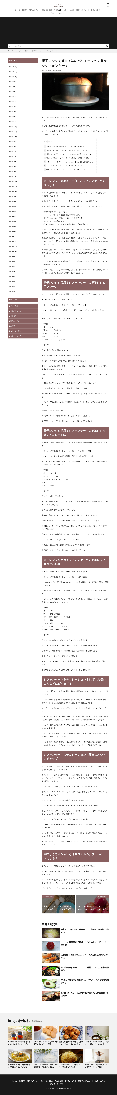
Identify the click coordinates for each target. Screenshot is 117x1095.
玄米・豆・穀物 (47, 10)
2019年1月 (12, 177)
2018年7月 (12, 207)
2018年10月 (13, 192)
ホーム (14, 1081)
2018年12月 (13, 182)
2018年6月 (12, 212)
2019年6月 (12, 152)
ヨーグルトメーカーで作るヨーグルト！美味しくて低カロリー (97, 1043)
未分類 (12, 326)
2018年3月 (12, 227)
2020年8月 (12, 87)
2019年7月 (12, 147)
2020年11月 (13, 72)
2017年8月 (12, 261)
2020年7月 (12, 92)
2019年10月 (13, 137)
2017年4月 (12, 281)
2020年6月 (12, 97)
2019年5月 (12, 157)
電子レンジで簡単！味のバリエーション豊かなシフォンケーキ (42, 51)
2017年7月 (12, 266)
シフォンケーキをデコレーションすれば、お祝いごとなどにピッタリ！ (69, 161)
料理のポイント (34, 10)
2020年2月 (12, 117)
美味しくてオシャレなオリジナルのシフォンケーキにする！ (65, 169)
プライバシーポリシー (57, 13)
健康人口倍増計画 (65, 1088)
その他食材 (58, 10)
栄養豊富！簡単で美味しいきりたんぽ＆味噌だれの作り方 (85, 956)
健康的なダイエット (82, 10)
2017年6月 (12, 271)
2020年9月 (12, 82)
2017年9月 (12, 257)
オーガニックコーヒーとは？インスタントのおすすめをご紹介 (20, 1043)
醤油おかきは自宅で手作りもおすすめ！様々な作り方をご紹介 (71, 1043)
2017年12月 (13, 241)
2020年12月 (13, 67)
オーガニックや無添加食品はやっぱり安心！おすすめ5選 (97, 1066)
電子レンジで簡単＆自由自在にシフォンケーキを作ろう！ (65, 146)
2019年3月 (12, 167)
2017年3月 (12, 286)
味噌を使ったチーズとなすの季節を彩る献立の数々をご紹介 (85, 994)
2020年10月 (13, 77)
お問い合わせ (95, 10)
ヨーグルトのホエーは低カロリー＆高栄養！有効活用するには (46, 1066)
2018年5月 (12, 217)
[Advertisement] (58, 31)
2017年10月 (13, 252)
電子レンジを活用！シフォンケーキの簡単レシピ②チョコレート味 (68, 154)
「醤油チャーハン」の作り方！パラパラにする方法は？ (71, 1066)
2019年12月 (13, 127)
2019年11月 (13, 132)
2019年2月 (12, 172)
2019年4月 (12, 162)
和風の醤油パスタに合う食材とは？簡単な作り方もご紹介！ (19, 1066)
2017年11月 (13, 247)
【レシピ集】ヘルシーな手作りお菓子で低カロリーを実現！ (46, 1043)
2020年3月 (12, 112)
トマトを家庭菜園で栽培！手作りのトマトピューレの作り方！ (85, 943)
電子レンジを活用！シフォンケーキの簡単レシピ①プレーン (65, 150)
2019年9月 (12, 142)
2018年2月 (12, 232)
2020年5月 (12, 102)
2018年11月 (13, 187)
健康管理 (24, 10)
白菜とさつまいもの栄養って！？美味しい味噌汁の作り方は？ (85, 930)
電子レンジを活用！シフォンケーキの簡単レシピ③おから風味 (66, 158)
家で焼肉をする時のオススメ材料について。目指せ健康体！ (85, 968)
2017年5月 (12, 277)
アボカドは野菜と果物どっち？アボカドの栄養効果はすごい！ (85, 981)
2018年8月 (12, 202)
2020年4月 (12, 107)
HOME (17, 10)
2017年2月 (12, 291)
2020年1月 (12, 122)
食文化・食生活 (68, 10)
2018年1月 (12, 237)
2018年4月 (12, 222)
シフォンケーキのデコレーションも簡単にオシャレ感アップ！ (66, 165)
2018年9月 (12, 197)
